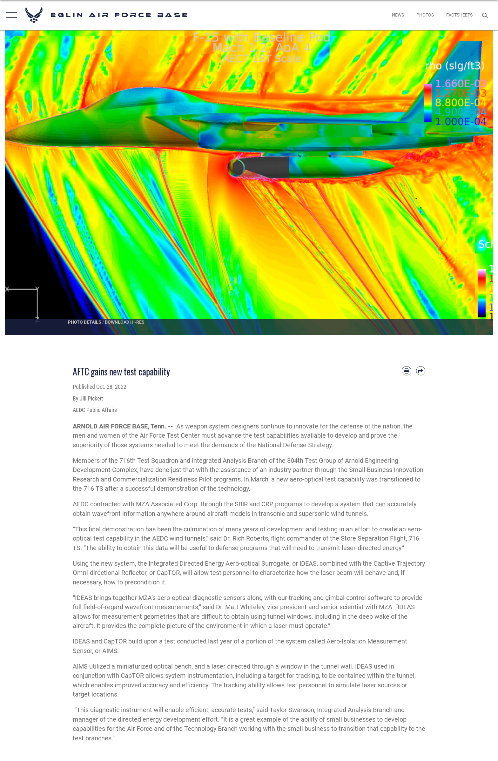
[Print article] (406, 370)
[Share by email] (420, 370)
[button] (10, 15)
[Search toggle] (486, 15)
